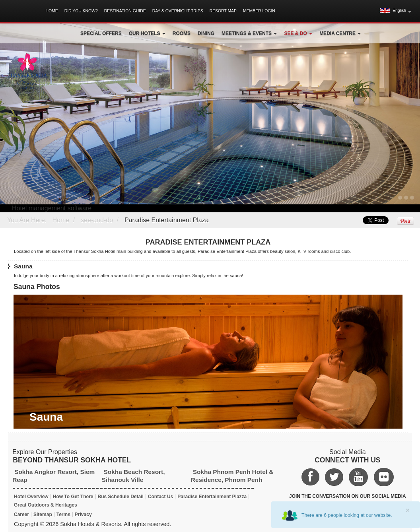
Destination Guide (125, 11)
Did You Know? (81, 11)
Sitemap (42, 514)
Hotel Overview (31, 496)
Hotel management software (51, 208)
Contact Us (160, 496)
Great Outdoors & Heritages (45, 505)
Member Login (259, 11)
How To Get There (73, 496)
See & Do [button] (298, 33)
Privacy (83, 514)
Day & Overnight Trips (177, 11)
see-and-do (97, 220)
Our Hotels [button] (147, 33)
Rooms (182, 33)
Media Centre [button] (340, 33)
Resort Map (223, 11)
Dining (206, 33)
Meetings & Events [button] (249, 33)
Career (21, 514)
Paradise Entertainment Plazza (212, 496)
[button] (395, 11)
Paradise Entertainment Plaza (166, 220)
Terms (63, 514)
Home (51, 11)
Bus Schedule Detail (121, 496)
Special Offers (101, 33)
